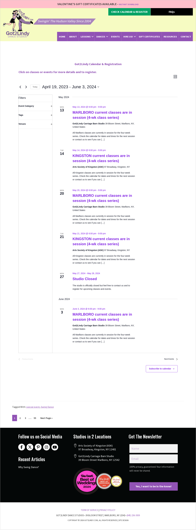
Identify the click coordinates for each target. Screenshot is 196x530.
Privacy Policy (107, 510)
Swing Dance (47, 409)
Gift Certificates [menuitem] (149, 36)
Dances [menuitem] (100, 36)
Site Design (124, 520)
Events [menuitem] (115, 36)
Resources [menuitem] (170, 36)
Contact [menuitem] (186, 36)
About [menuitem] (73, 36)
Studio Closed (85, 280)
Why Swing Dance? (28, 469)
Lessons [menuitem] (86, 36)
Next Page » (46, 421)
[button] (129, 12)
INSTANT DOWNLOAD (129, 4)
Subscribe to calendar (160, 371)
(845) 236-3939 (133, 515)
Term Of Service (89, 510)
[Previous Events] (20, 88)
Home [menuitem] (62, 36)
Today (35, 88)
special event (33, 409)
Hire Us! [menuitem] (128, 36)
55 (36, 420)
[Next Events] (26, 88)
